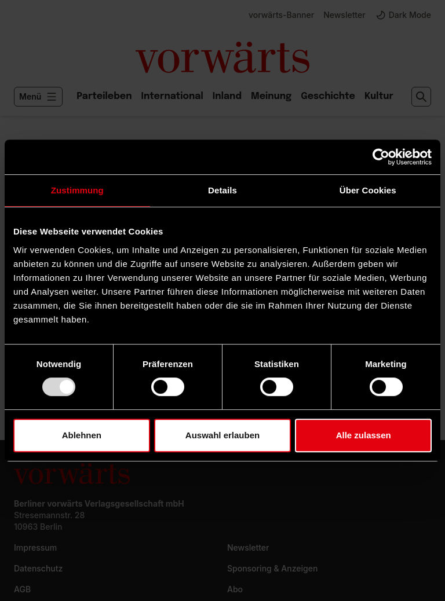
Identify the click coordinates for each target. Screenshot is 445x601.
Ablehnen (81, 435)
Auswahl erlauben (222, 435)
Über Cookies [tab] (368, 190)
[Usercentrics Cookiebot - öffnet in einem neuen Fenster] (381, 157)
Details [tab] (222, 190)
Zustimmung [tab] (77, 190)
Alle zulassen (363, 435)
